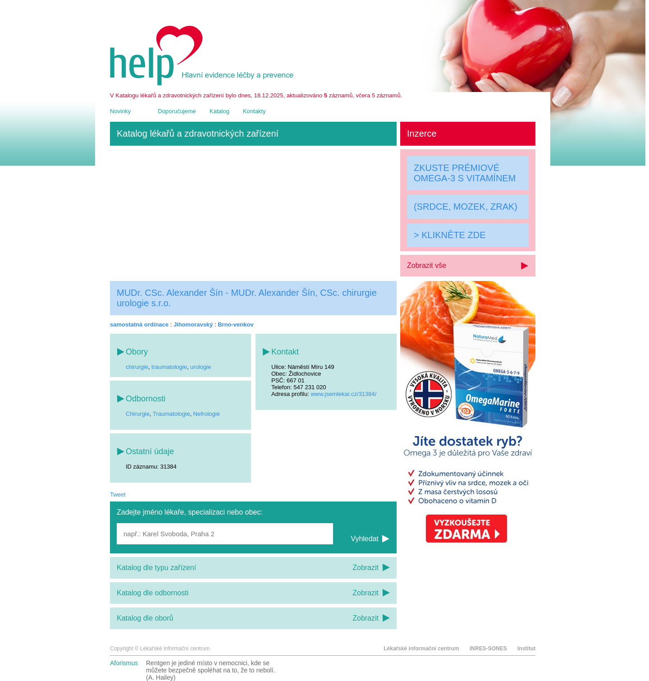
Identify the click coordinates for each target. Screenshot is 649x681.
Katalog (219, 111)
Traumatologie (171, 413)
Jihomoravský (193, 324)
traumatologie (169, 367)
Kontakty (254, 111)
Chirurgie (138, 413)
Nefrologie (206, 413)
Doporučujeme (177, 111)
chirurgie (137, 367)
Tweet (118, 494)
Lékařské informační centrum (421, 648)
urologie (200, 367)
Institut (526, 648)
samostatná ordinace (139, 324)
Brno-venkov (235, 324)
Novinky (120, 111)
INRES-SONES (488, 648)
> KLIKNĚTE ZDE (450, 235)
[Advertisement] (253, 213)
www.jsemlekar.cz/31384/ (343, 394)
